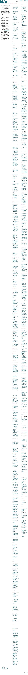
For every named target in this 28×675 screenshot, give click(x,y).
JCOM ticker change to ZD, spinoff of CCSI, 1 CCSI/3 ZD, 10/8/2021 (15, 240)
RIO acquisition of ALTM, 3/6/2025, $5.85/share (15, 25)
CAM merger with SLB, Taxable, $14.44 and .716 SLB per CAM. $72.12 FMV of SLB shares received (24, 210)
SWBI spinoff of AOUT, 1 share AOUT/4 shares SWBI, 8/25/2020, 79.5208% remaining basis (15, 372)
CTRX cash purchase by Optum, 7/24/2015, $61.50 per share (24, 433)
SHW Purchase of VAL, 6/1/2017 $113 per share (24, 127)
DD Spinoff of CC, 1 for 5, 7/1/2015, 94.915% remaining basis (24, 436)
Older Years (23, 536)
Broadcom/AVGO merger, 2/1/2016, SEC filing (24, 194)
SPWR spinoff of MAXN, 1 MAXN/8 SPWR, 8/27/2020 (15, 368)
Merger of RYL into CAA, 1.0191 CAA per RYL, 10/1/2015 (24, 419)
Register (26, 0)
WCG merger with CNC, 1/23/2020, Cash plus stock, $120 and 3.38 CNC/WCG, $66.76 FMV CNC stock (15, 420)
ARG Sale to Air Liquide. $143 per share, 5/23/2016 (24, 186)
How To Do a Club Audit (5, 668)
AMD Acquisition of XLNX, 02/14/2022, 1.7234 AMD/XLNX (15, 121)
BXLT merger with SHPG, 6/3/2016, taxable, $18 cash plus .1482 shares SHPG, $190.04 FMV (24, 203)
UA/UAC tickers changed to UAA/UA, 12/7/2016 (24, 374)
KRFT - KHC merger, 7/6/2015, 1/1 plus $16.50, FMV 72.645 (24, 484)
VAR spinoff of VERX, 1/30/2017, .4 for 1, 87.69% (24, 148)
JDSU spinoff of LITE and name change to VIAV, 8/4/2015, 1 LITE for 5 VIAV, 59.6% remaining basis (24, 479)
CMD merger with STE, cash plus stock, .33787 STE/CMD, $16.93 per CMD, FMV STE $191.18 (15, 184)
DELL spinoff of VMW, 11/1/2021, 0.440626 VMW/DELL (15, 202)
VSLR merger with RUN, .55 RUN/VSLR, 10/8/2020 (15, 416)
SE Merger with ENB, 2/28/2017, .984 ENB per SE (24, 119)
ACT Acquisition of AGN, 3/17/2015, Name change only (24, 392)
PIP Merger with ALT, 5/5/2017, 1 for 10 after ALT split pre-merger (24, 114)
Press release (23, 140)
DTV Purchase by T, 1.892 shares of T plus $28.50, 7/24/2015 (24, 453)
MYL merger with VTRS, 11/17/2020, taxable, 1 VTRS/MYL (15, 349)
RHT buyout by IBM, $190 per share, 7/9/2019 (15, 509)
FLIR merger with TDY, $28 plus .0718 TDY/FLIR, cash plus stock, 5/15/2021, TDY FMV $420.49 (15, 216)
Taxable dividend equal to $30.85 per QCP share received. (24, 258)
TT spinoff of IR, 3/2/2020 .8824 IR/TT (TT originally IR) (15, 395)
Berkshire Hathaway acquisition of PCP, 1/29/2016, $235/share (24, 199)
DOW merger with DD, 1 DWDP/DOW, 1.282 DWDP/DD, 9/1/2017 (24, 51)
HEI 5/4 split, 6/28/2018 (15, 592)
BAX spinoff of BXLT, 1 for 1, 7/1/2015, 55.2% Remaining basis (24, 401)
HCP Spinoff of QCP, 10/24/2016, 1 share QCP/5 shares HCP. (24, 255)
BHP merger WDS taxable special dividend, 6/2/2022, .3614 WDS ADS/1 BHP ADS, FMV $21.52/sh (16, 135)
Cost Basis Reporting (4, 667)
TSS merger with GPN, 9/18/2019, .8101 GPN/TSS (15, 518)
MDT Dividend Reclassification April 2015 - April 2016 (24, 308)
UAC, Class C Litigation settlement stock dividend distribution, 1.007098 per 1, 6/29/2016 (24, 370)
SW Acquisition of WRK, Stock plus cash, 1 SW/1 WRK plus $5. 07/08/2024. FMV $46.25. (15, 63)
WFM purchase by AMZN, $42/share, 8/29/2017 (24, 151)
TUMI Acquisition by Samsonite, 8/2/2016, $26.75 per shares (24, 363)
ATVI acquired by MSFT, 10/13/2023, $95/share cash (15, 82)
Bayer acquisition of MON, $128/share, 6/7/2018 (15, 545)
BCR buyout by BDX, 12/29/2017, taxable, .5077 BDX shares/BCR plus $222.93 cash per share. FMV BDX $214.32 (24, 20)
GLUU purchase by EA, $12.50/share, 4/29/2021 (15, 222)
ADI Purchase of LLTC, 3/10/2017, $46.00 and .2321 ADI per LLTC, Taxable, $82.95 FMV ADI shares (24, 11)
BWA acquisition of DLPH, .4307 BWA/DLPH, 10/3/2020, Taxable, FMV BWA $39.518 (15, 313)
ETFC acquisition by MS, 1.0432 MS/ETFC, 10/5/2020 (15, 317)
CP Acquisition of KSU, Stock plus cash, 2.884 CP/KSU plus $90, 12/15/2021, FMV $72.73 (15, 191)
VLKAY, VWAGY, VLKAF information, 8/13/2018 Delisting (15, 658)
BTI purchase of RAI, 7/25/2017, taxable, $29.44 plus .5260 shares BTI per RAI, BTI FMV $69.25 (24, 33)
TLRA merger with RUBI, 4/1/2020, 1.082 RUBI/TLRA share (15, 376)
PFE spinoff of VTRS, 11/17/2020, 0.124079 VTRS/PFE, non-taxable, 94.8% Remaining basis (15, 359)
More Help (6, 669)
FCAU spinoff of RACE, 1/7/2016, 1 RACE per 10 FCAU (24, 232)
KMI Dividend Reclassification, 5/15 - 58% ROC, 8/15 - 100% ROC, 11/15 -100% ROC (15, 610)
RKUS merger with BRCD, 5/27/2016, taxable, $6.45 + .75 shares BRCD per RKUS (24, 332)
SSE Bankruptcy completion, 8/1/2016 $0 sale (24, 349)
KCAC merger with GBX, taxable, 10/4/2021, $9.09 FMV (15, 243)
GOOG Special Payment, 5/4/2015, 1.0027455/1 (24, 467)
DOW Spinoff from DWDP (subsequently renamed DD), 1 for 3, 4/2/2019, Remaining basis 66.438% (15, 466)
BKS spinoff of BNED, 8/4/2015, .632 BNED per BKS (24, 407)
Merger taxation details (24, 404)
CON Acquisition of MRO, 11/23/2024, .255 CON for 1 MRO (15, 48)
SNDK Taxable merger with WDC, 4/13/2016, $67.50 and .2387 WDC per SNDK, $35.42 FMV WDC (24, 345)
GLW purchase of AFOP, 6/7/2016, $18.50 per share (24, 267)
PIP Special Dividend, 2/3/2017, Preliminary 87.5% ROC (24, 111)
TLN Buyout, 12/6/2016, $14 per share (24, 360)
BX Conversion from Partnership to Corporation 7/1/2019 (15, 439)
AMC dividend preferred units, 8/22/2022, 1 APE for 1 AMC (16, 119)
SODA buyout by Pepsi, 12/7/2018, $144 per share (15, 647)
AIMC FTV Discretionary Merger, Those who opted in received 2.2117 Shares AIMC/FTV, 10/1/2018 (16, 534)
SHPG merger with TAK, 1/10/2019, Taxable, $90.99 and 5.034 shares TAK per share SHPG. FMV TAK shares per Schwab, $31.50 (15, 513)
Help (24, 0)
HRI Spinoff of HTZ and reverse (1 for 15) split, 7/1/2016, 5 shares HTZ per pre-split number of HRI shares (24, 283)
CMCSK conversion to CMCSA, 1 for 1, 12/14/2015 (24, 428)
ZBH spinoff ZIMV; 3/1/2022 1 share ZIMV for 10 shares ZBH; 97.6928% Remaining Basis (15, 170)
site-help (21, 0)
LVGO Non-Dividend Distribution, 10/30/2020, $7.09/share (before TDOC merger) (15, 332)
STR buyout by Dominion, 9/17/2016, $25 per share (24, 351)
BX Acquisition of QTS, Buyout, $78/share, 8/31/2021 (15, 181)
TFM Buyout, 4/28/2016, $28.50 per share (24, 357)
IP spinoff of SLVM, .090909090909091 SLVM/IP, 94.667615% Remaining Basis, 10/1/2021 (15, 235)
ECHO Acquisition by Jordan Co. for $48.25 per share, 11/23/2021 (15, 208)
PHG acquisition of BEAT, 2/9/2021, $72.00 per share (15, 258)
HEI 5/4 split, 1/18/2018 (15, 588)
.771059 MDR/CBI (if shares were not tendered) (15, 557)
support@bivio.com (6, 30)
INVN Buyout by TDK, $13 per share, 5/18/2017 (24, 81)
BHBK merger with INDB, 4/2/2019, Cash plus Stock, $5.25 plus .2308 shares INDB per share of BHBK (15, 435)
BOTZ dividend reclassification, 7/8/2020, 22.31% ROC (15, 309)
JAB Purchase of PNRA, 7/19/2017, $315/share (24, 86)
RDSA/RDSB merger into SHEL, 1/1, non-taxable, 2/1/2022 (15, 162)
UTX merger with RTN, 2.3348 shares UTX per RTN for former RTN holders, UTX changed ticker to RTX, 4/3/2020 (15, 402)
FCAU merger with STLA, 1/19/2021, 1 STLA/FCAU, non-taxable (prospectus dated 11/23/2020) (15, 212)
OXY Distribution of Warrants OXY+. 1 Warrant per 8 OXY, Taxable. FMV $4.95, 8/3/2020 (15, 355)
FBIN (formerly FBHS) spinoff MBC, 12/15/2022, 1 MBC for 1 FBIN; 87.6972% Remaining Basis (15, 139)
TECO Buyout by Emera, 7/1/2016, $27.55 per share (24, 354)
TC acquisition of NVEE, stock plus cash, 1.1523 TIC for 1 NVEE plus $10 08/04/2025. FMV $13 (15, 38)
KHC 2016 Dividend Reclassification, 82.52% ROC (24, 303)
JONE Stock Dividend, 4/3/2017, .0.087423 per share (24, 89)
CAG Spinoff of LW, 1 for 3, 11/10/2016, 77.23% (24, 207)
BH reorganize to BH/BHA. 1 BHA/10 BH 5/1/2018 (15, 548)
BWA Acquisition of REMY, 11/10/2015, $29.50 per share (24, 410)
